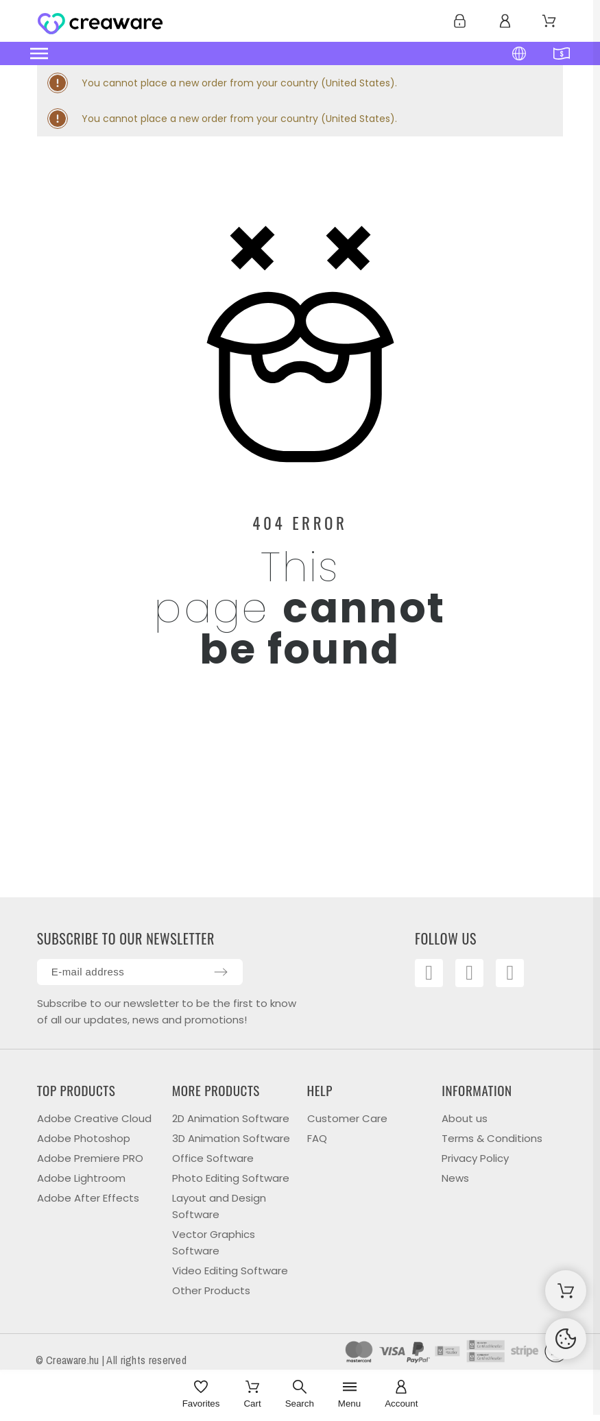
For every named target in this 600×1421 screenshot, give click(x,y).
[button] (232, 53)
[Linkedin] (521, 975)
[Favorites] (201, 1395)
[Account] (401, 1395)
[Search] (299, 1395)
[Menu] (349, 1395)
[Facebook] (431, 975)
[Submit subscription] (221, 972)
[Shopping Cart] (565, 1290)
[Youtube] (476, 975)
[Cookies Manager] (565, 1338)
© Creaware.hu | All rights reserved (111, 1360)
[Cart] (252, 1395)
